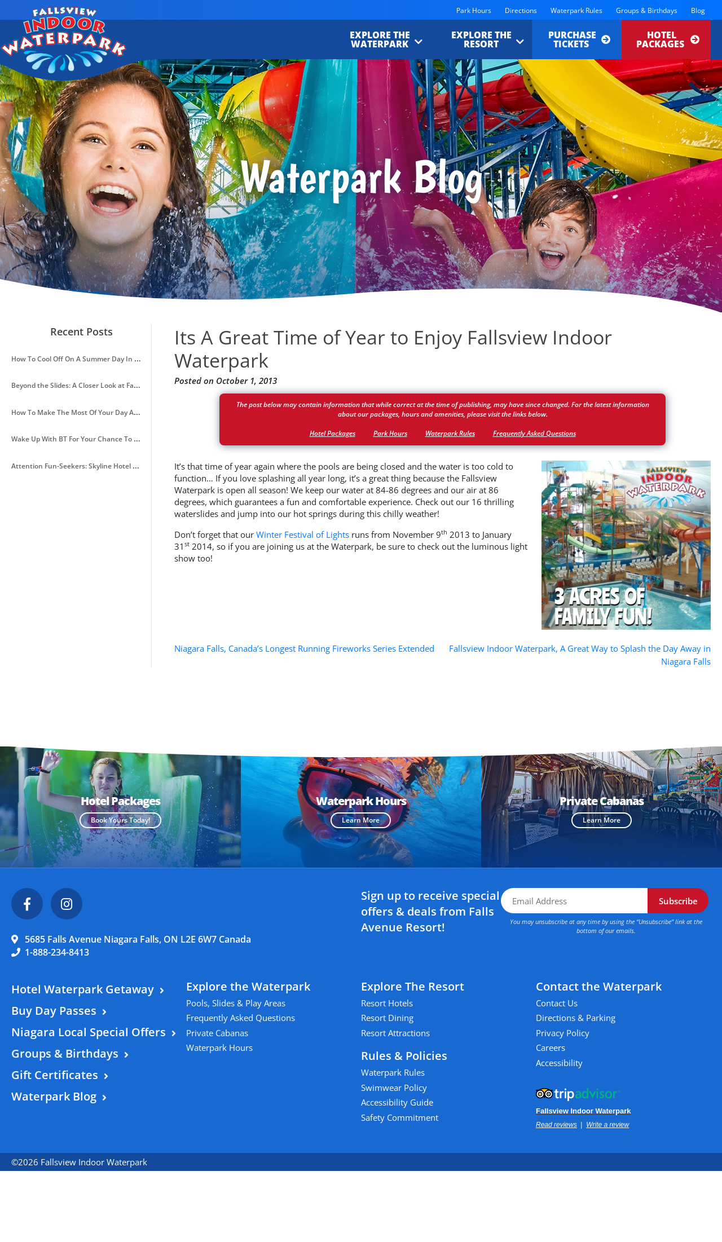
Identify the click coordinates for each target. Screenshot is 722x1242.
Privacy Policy (562, 1032)
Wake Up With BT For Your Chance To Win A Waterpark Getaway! (116, 439)
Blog (698, 10)
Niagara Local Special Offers (88, 1032)
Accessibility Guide (397, 1102)
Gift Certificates (54, 1074)
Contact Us (557, 1003)
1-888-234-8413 (57, 952)
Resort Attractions (395, 1032)
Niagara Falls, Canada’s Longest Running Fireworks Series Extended (304, 648)
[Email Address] (574, 900)
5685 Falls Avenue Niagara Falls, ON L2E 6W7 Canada (138, 939)
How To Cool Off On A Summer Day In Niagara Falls (93, 359)
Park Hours (473, 10)
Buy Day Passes (53, 1010)
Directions (521, 10)
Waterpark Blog (53, 1096)
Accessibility (559, 1062)
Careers (550, 1047)
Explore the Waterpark (380, 39)
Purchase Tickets (579, 39)
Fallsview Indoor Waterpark (583, 1111)
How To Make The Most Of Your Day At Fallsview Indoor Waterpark (118, 412)
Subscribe (678, 901)
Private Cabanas (217, 1032)
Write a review (607, 1125)
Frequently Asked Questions (534, 433)
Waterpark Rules (576, 10)
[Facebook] (27, 904)
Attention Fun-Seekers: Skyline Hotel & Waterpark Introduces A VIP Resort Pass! (140, 466)
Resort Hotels (387, 1003)
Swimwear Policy (394, 1087)
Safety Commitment (399, 1117)
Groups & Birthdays (646, 10)
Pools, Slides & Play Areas (235, 1003)
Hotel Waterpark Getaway (82, 989)
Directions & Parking (575, 1017)
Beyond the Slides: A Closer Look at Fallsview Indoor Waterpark (112, 385)
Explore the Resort (481, 39)
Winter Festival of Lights (302, 534)
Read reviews (556, 1125)
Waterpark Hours (219, 1047)
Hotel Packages (667, 39)
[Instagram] (66, 904)
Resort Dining (387, 1017)
